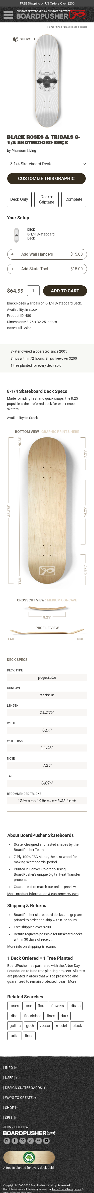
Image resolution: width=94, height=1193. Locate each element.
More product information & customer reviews (42, 894)
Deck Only (19, 199)
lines (51, 1015)
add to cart (65, 290)
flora (42, 1005)
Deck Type (15, 670)
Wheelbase (15, 741)
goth (30, 1025)
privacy (77, 1189)
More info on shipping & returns (31, 946)
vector (45, 1025)
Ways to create (19, 1098)
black (77, 1025)
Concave (14, 688)
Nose (11, 758)
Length (13, 705)
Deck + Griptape (46, 199)
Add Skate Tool (52, 269)
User (9, 1078)
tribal (14, 1015)
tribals (74, 1005)
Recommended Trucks (24, 794)
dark (64, 1015)
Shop (59, 26)
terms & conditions (62, 1189)
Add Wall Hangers (52, 254)
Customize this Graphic (46, 178)
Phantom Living (24, 151)
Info (9, 1068)
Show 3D (27, 39)
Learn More (67, 981)
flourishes (32, 1015)
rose (28, 1005)
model (61, 1025)
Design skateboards (23, 1088)
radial (15, 1035)
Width (12, 723)
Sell (9, 1118)
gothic (15, 1025)
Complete (73, 199)
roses (14, 1005)
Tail (10, 776)
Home (50, 26)
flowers (57, 1005)
